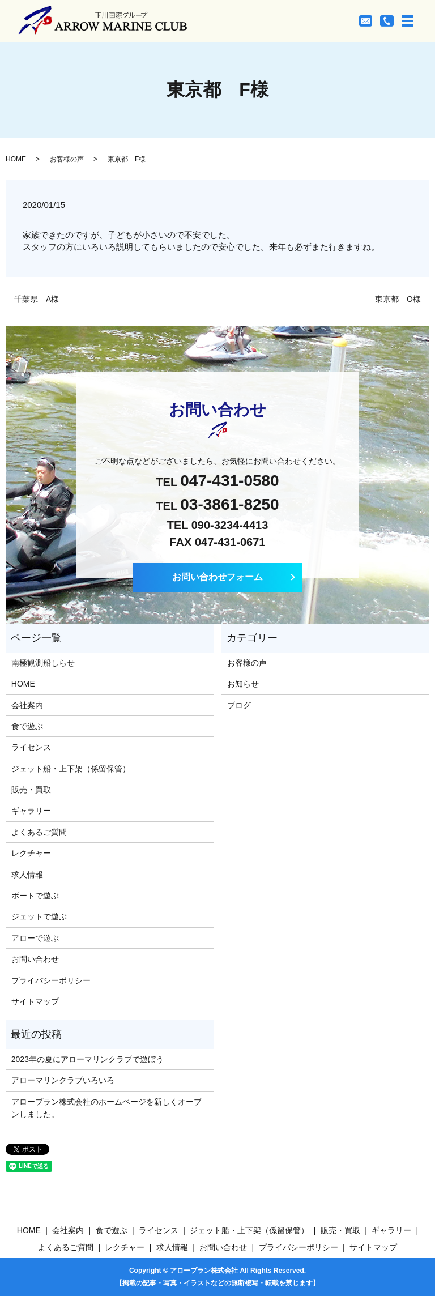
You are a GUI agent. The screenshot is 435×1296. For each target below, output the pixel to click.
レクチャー (31, 853)
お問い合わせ (35, 959)
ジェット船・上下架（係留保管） (70, 768)
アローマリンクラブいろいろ (62, 1080)
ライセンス (31, 747)
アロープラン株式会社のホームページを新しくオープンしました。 (106, 1108)
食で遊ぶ (27, 726)
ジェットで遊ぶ (39, 916)
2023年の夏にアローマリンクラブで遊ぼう (87, 1059)
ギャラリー (31, 810)
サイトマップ (35, 1001)
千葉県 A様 (36, 299)
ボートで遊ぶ (35, 895)
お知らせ (243, 683)
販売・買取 (31, 789)
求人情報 (27, 874)
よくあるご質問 (39, 832)
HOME (16, 159)
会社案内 (27, 705)
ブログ (239, 705)
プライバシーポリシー (51, 980)
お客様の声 (67, 159)
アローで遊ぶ (35, 938)
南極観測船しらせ (43, 662)
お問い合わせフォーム (217, 577)
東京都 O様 (398, 299)
